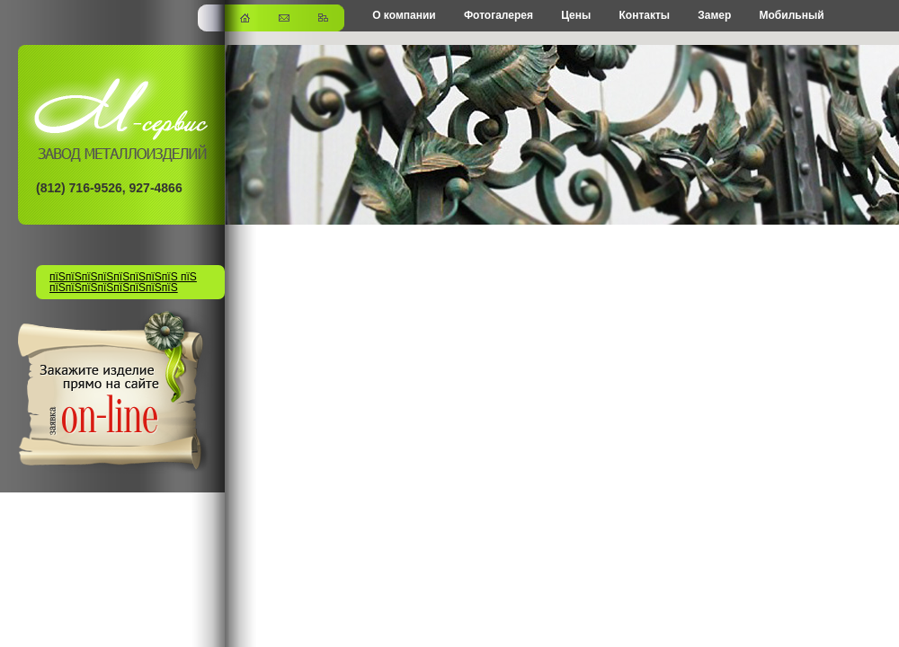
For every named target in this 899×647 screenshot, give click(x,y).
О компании (404, 15)
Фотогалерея (498, 15)
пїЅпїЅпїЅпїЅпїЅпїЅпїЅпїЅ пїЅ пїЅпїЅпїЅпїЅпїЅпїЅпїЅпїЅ (123, 282)
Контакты (644, 15)
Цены (576, 15)
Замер (714, 15)
